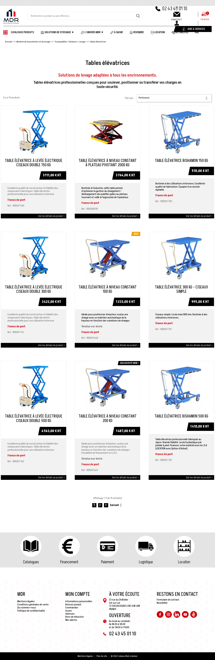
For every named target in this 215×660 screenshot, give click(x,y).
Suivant (116, 505)
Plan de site (102, 656)
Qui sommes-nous (26, 607)
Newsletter (162, 602)
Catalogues (31, 562)
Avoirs (68, 611)
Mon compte (77, 594)
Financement (69, 562)
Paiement (107, 562)
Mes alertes (71, 620)
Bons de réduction (74, 617)
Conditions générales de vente (33, 604)
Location (184, 562)
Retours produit (73, 604)
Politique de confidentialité (31, 611)
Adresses (70, 614)
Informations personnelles (78, 601)
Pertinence (174, 98)
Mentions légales (26, 601)
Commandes (71, 607)
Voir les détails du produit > (51, 216)
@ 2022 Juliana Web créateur (124, 656)
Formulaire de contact (168, 599)
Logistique (146, 562)
